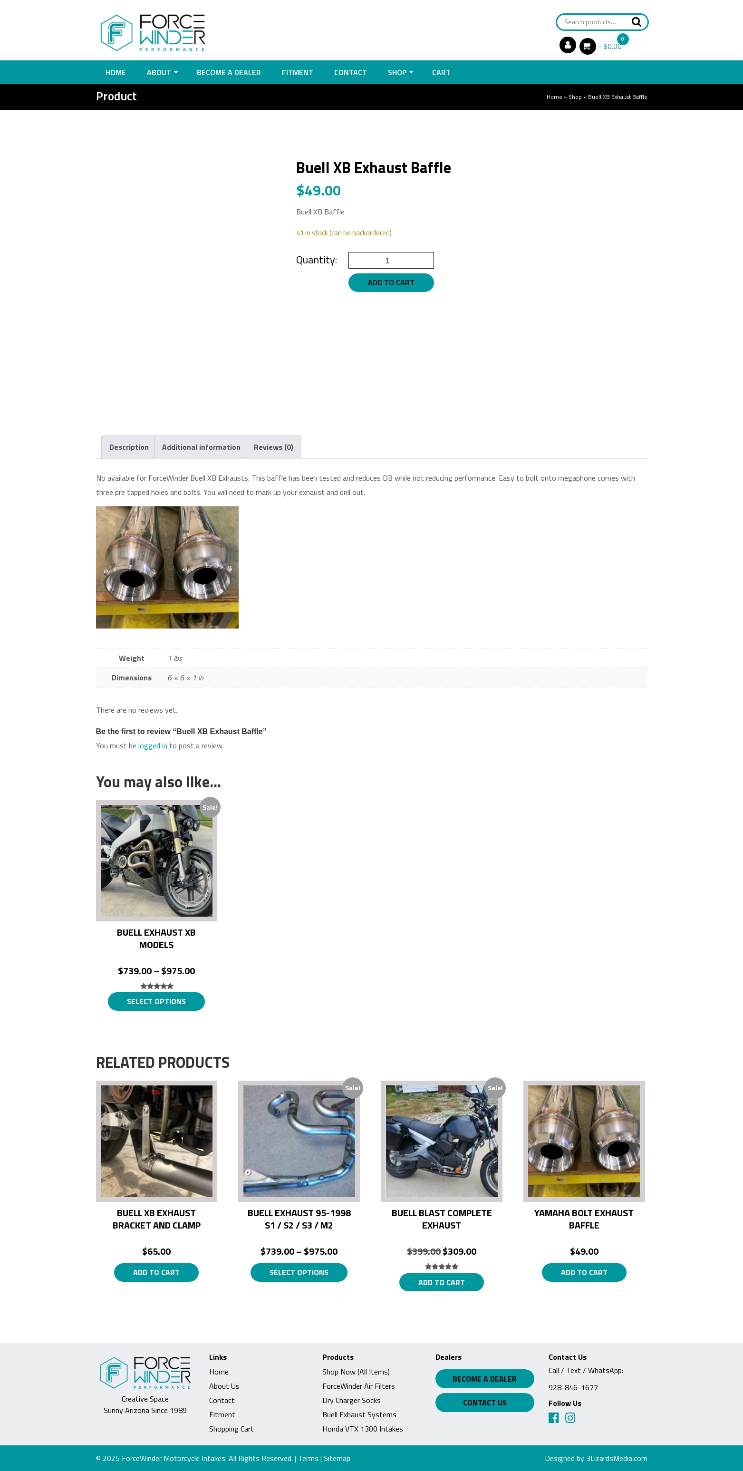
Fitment (297, 72)
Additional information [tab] (201, 447)
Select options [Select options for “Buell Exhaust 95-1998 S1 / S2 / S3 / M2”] (299, 1272)
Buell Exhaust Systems (359, 1414)
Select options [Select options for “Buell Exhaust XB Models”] (156, 1001)
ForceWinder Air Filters (358, 1386)
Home (116, 72)
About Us (224, 1386)
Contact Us (485, 1402)
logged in (152, 745)
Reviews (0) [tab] (273, 447)
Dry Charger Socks (351, 1400)
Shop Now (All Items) (356, 1371)
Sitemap (337, 1458)
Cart (441, 72)
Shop (397, 72)
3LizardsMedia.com (616, 1458)
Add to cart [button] (156, 1272)
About (159, 72)
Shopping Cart (231, 1428)
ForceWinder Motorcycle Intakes (173, 1458)
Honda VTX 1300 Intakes (362, 1428)
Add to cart (391, 282)
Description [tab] (129, 447)
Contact (350, 72)
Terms (308, 1458)
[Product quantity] (391, 260)
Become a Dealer (229, 72)
